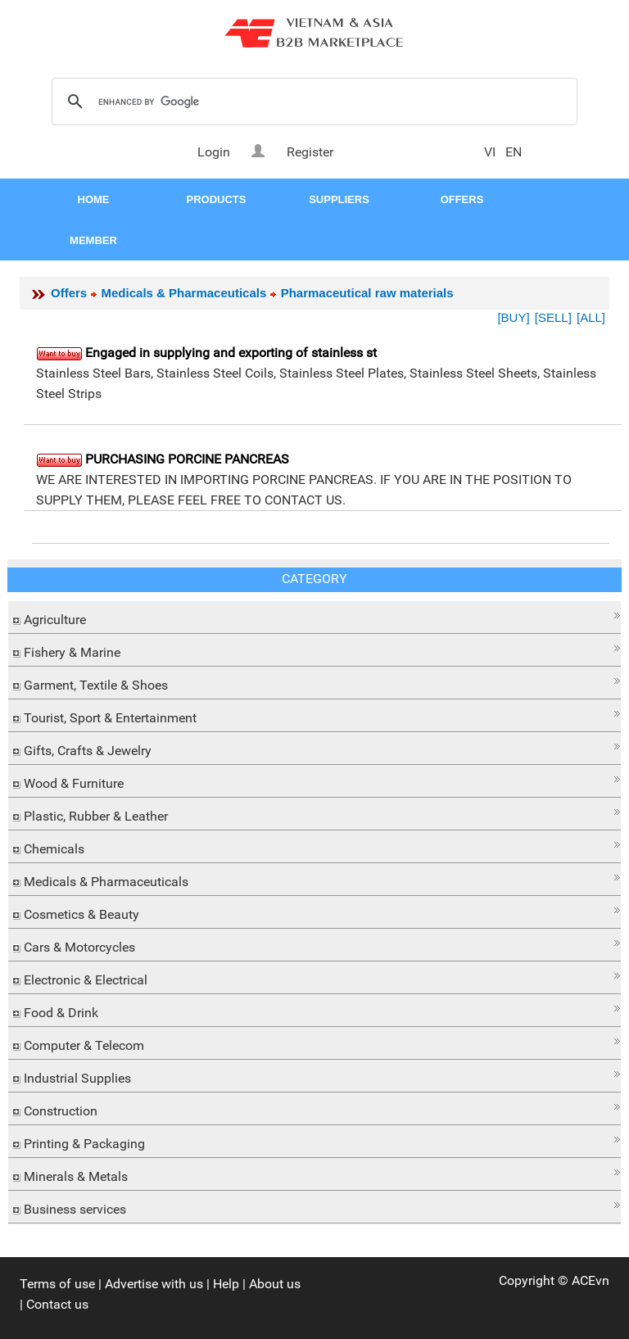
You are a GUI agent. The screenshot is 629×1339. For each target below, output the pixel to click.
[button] (314, 615)
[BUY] (513, 317)
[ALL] (591, 317)
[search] (312, 102)
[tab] (314, 617)
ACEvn (590, 1280)
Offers (69, 293)
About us (275, 1284)
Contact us (57, 1304)
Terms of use (57, 1284)
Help (226, 1284)
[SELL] (553, 317)
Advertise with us (154, 1284)
